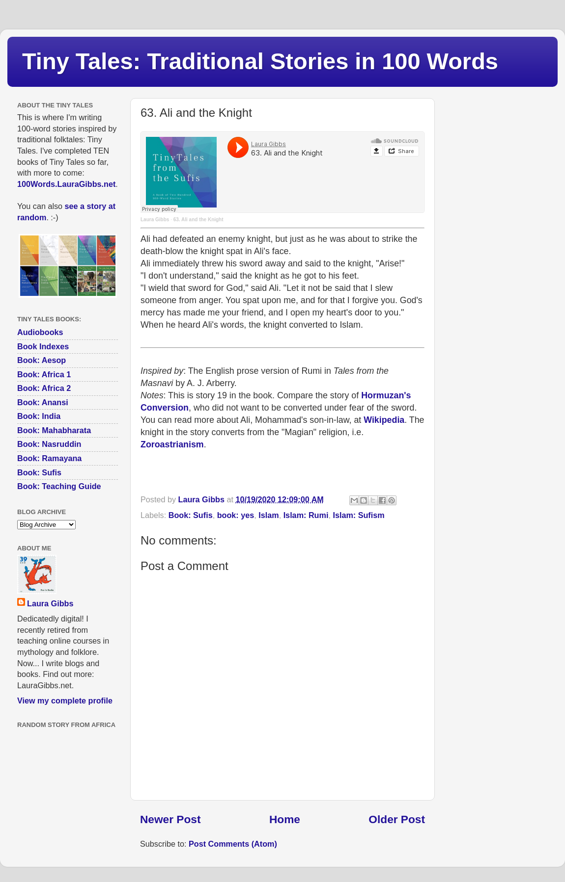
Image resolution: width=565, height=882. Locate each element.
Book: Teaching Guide (59, 486)
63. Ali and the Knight (198, 219)
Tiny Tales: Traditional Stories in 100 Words (260, 61)
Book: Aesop (41, 360)
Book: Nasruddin (49, 444)
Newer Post (170, 819)
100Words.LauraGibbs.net (66, 184)
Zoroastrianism (172, 444)
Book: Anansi (42, 402)
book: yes (235, 515)
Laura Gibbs (155, 219)
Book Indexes (43, 346)
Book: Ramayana (49, 458)
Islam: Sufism (358, 515)
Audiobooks (40, 332)
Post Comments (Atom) (233, 843)
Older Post (396, 819)
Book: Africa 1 (44, 374)
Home (284, 819)
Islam (268, 515)
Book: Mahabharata (54, 430)
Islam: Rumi (306, 515)
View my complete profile (65, 700)
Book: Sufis (191, 515)
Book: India (38, 416)
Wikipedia (384, 420)
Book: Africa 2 (44, 388)
